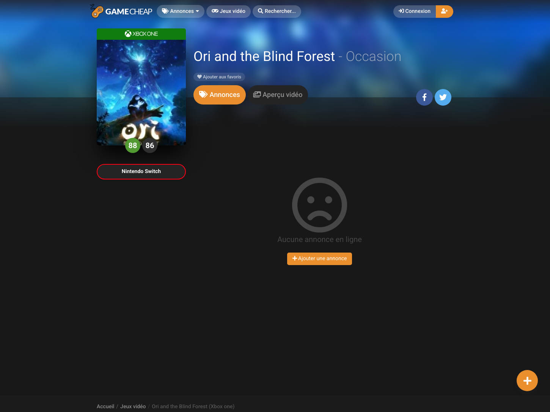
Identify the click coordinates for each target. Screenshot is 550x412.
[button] (277, 11)
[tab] (219, 95)
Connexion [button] (415, 11)
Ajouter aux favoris (219, 77)
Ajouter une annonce (319, 259)
